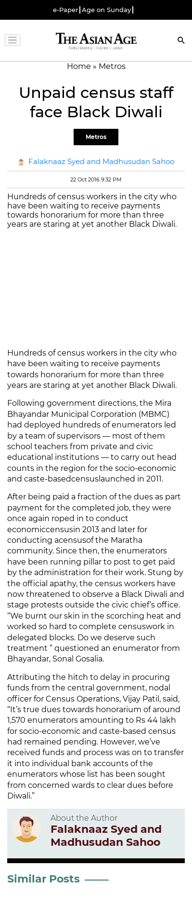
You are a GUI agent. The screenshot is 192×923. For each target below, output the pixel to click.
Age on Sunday (106, 10)
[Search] (181, 41)
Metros (96, 136)
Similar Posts (43, 878)
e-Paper (65, 10)
